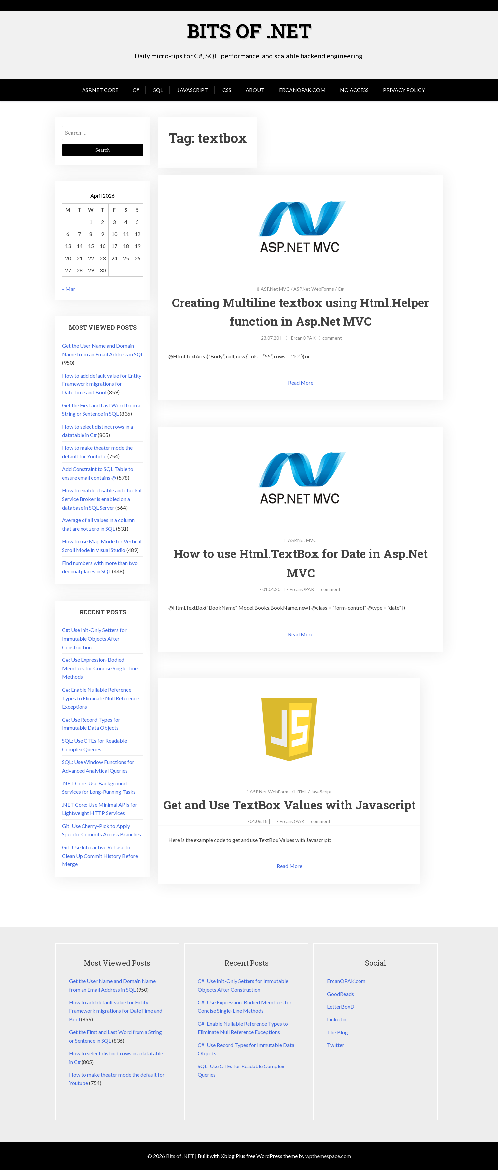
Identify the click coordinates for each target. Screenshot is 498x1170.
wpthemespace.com (328, 1155)
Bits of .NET (249, 30)
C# (136, 89)
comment (332, 337)
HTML (302, 791)
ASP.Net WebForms (313, 288)
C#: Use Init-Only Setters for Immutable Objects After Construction (94, 638)
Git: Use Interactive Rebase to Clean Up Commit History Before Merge (100, 855)
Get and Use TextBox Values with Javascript (291, 804)
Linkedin (336, 1019)
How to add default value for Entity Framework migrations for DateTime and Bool (101, 383)
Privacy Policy (404, 89)
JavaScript (192, 89)
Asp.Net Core (100, 89)
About (255, 89)
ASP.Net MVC (275, 288)
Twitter (335, 1045)
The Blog (337, 1032)
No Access (354, 89)
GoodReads (340, 993)
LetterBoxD (340, 1006)
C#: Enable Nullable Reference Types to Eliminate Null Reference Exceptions (100, 697)
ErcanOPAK (303, 337)
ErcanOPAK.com (302, 89)
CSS (226, 89)
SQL (158, 89)
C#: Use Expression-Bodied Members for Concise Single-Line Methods (100, 667)
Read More (300, 382)
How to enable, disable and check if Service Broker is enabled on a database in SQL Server (102, 498)
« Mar (68, 288)
